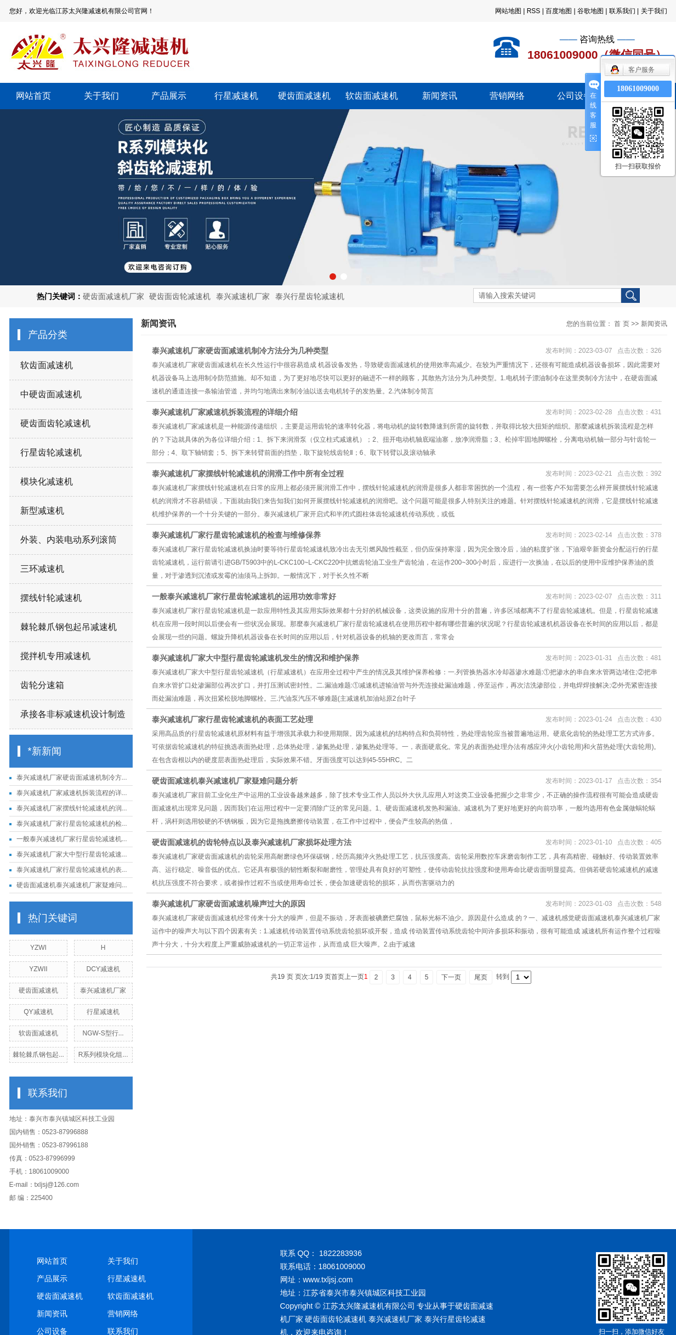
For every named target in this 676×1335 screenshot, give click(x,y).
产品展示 (168, 95)
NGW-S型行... (103, 1033)
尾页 (480, 977)
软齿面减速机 (371, 95)
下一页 (451, 977)
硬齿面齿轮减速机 (180, 296)
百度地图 (559, 11)
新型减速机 (42, 510)
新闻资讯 (439, 95)
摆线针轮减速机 (51, 597)
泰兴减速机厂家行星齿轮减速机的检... (71, 823)
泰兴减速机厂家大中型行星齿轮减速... (71, 854)
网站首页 (33, 95)
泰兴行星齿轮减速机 (309, 296)
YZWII (38, 969)
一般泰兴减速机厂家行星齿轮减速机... (71, 839)
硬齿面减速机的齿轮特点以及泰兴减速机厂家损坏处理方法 (251, 842)
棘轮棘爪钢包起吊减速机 (68, 627)
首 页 (621, 324)
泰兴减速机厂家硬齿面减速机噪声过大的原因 (228, 903)
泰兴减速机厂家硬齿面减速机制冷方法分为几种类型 (240, 350)
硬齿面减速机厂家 (113, 296)
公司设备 (574, 95)
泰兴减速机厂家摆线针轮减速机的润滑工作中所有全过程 (248, 473)
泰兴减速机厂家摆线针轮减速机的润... (71, 808)
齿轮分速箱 (42, 685)
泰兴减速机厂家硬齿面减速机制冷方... (71, 777)
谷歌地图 (590, 11)
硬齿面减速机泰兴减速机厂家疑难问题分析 (225, 780)
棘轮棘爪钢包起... (38, 1054)
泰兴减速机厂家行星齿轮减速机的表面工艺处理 (232, 719)
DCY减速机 (103, 969)
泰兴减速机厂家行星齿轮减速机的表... (71, 870)
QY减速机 (38, 1012)
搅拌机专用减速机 (55, 656)
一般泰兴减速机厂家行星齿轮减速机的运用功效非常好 (244, 596)
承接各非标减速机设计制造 (73, 714)
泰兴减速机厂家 (243, 296)
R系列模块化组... (103, 1054)
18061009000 (638, 89)
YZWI (38, 947)
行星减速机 (236, 95)
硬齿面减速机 (304, 95)
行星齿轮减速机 (51, 452)
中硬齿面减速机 (51, 394)
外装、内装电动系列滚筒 (68, 539)
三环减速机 (42, 568)
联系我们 (622, 11)
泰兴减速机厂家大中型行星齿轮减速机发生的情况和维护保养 (255, 658)
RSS (534, 11)
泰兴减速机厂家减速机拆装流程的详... (71, 793)
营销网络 (507, 95)
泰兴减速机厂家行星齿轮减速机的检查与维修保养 (236, 535)
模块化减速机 (46, 481)
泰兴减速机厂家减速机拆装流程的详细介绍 (225, 412)
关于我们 (654, 11)
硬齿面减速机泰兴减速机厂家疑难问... (71, 885)
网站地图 (508, 11)
